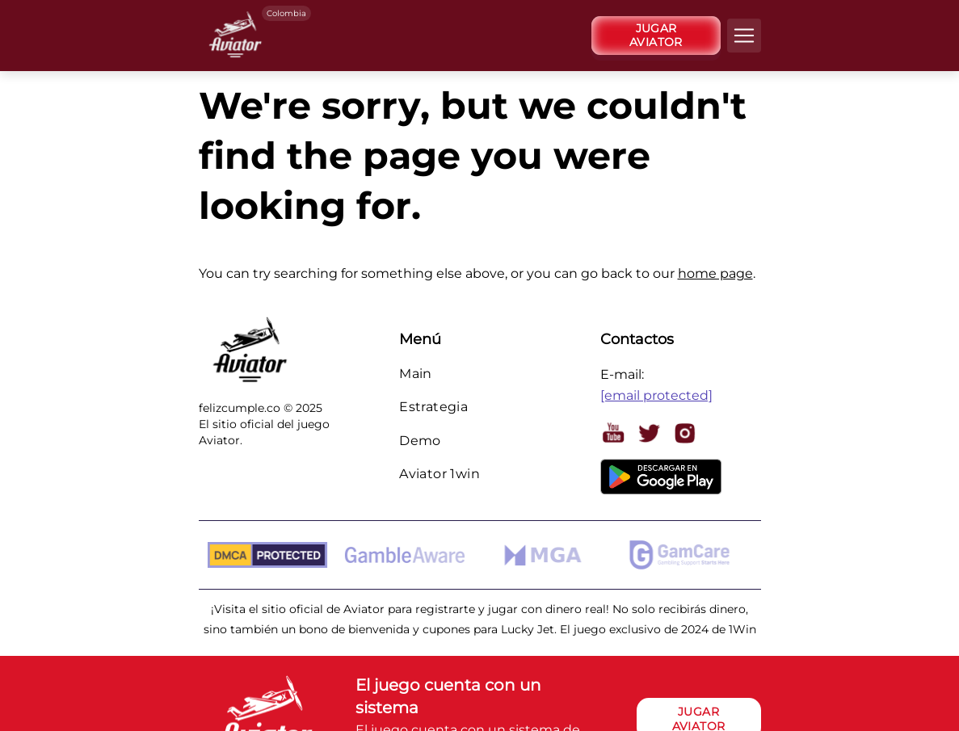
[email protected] (656, 395)
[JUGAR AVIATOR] (656, 35)
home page (715, 273)
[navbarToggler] (744, 36)
